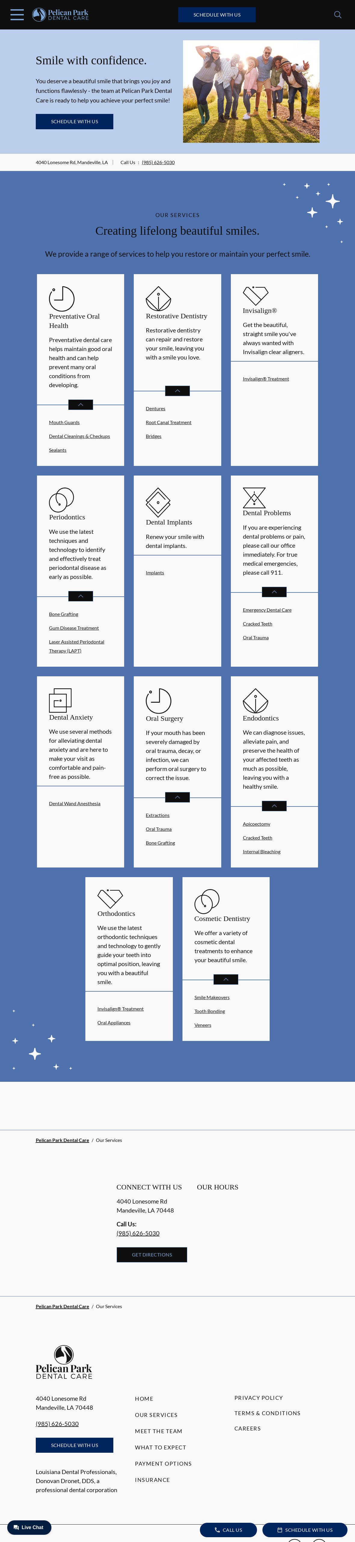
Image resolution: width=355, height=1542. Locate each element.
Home (144, 1398)
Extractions (158, 815)
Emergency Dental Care (267, 610)
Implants (155, 572)
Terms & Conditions (267, 1413)
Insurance (152, 1479)
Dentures (155, 408)
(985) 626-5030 (158, 162)
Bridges (153, 436)
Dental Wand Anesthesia (74, 803)
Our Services (156, 1415)
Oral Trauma (256, 637)
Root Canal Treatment (168, 422)
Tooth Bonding (209, 1011)
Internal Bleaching (261, 851)
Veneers (202, 1025)
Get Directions (152, 1254)
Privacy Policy (258, 1397)
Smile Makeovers (212, 997)
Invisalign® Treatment (266, 378)
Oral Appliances (113, 1022)
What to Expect (160, 1447)
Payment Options (163, 1463)
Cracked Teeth (257, 623)
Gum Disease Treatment (74, 628)
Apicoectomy (256, 824)
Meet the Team (159, 1431)
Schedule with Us (217, 14)
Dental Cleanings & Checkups (79, 436)
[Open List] (80, 404)
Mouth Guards (64, 422)
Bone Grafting (63, 614)
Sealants (57, 450)
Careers (247, 1428)
